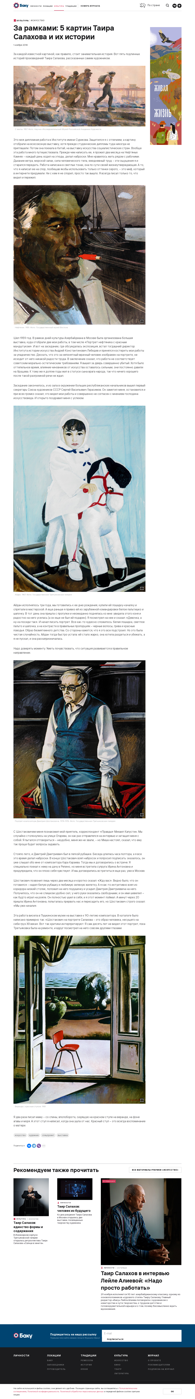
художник (34, 1135)
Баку (50, 1360)
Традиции (71, 6)
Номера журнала (90, 6)
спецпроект (48, 1135)
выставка (63, 1135)
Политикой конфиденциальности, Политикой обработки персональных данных (65, 1391)
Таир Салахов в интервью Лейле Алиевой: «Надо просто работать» (135, 1280)
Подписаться (115, 1339)
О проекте (154, 1360)
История (86, 1365)
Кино (117, 1365)
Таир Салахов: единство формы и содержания (28, 1227)
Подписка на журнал (161, 1369)
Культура (59, 6)
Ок (172, 1391)
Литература (121, 1373)
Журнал (153, 1355)
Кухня (84, 1369)
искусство (20, 1135)
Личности (36, 6)
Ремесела (87, 1360)
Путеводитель (56, 1369)
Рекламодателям (159, 1365)
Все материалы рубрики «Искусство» (155, 1170)
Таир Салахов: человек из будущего (73, 1208)
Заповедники (55, 1365)
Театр (118, 1369)
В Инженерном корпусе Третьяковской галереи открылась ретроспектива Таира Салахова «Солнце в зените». (30, 1239)
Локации (48, 6)
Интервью (122, 1268)
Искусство (37, 20)
